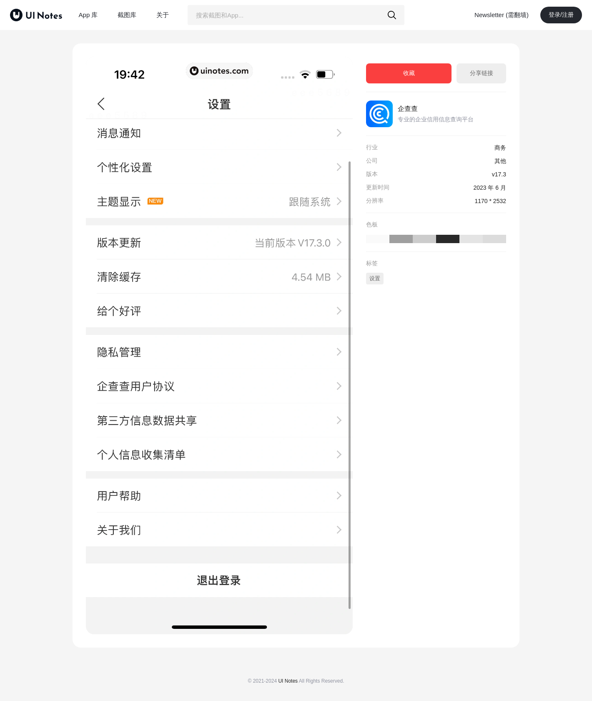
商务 (500, 147)
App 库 (88, 14)
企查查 (408, 108)
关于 (162, 14)
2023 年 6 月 (489, 187)
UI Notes (288, 681)
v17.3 (499, 174)
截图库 (127, 14)
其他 (500, 161)
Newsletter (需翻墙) (501, 14)
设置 (374, 278)
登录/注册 (561, 14)
